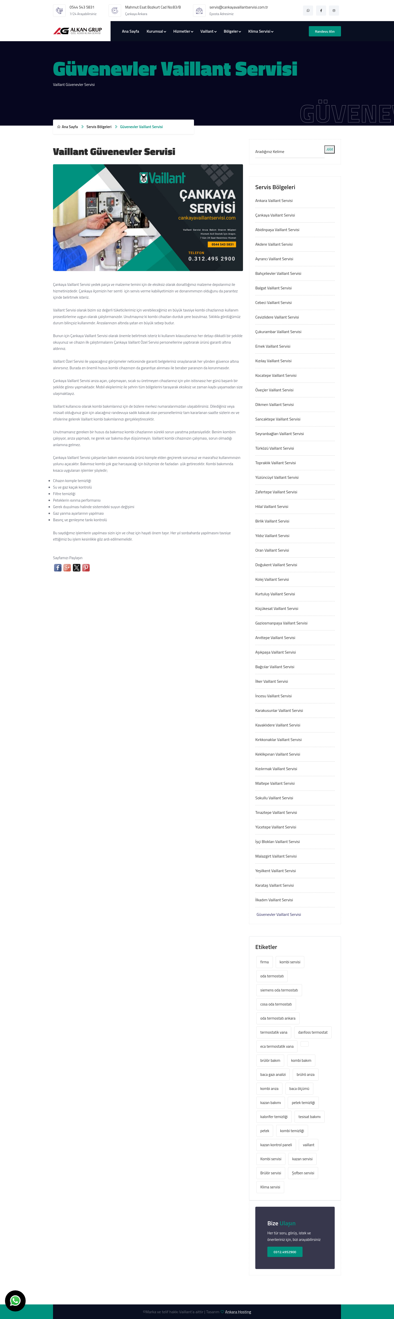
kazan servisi (302, 1159)
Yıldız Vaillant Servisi (272, 536)
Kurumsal (155, 31)
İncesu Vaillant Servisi (273, 696)
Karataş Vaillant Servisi (274, 885)
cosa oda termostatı (276, 1004)
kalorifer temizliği (274, 1117)
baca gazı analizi (273, 1074)
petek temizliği (303, 1102)
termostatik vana (273, 1032)
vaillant (308, 1145)
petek (264, 1131)
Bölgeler (231, 31)
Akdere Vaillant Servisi (273, 244)
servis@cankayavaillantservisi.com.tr (239, 7)
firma (264, 962)
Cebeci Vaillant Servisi (273, 302)
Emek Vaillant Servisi (272, 346)
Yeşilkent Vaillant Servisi (275, 871)
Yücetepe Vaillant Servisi (275, 827)
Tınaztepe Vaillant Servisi (276, 812)
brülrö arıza (306, 1074)
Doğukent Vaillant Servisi (276, 565)
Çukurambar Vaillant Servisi (278, 332)
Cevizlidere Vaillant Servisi (277, 317)
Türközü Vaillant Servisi (274, 448)
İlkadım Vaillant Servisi (274, 900)
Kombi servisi (270, 1159)
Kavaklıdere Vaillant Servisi (277, 725)
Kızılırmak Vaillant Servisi (276, 769)
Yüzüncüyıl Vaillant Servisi (277, 477)
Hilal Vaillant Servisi (271, 506)
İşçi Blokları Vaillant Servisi (277, 841)
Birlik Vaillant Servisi (272, 521)
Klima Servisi (259, 31)
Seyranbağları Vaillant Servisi (279, 434)
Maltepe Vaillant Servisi (275, 783)
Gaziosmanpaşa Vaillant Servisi (281, 623)
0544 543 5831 (82, 7)
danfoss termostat (313, 1032)
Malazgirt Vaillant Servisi (276, 856)
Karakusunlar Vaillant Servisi (279, 710)
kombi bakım (301, 1060)
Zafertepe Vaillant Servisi (276, 492)
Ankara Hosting (238, 1312)
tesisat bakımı (310, 1117)
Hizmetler (181, 31)
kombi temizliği (292, 1131)
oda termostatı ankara (278, 1018)
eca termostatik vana (276, 1046)
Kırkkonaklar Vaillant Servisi (278, 739)
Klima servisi (270, 1187)
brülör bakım (270, 1060)
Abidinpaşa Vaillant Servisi (277, 230)
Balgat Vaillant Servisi (273, 288)
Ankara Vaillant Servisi (274, 200)
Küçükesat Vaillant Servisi (276, 608)
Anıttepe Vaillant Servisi (275, 638)
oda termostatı (272, 976)
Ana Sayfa (130, 31)
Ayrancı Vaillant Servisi (274, 259)
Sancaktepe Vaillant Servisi (278, 419)
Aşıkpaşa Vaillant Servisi (275, 652)
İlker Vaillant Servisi (271, 681)
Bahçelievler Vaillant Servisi (278, 273)
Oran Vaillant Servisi (272, 550)
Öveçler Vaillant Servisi (274, 390)
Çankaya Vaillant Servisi (275, 215)
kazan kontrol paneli (276, 1145)
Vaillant (207, 31)
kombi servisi (290, 962)
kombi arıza (269, 1088)
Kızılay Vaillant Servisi (273, 361)
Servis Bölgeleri (98, 127)
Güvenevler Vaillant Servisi (279, 914)
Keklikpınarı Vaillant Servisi (277, 754)
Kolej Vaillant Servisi (272, 579)
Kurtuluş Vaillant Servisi (275, 594)
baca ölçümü (299, 1088)
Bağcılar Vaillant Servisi (274, 667)
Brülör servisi (270, 1173)
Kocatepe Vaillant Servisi (276, 375)
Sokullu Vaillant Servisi (274, 798)
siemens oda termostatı (279, 990)
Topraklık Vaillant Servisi (275, 463)
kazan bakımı (270, 1102)
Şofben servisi (303, 1173)
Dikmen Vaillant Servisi (274, 404)
